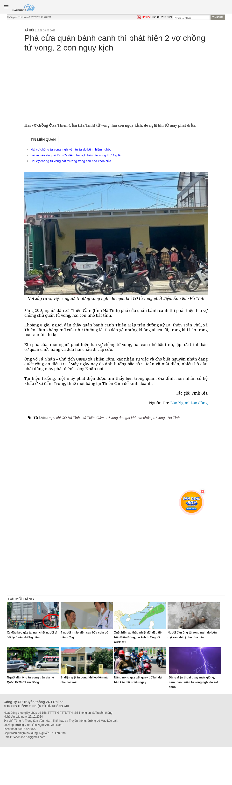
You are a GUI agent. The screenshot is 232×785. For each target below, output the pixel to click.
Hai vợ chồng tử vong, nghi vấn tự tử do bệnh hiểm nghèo (71, 149)
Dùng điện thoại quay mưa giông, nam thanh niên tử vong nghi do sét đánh (193, 682)
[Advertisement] (116, 87)
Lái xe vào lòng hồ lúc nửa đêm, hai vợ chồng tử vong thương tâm (76, 155)
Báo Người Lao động (189, 402)
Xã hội (29, 30)
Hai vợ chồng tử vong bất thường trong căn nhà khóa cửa (70, 161)
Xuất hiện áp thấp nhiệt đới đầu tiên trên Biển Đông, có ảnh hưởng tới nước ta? (138, 637)
